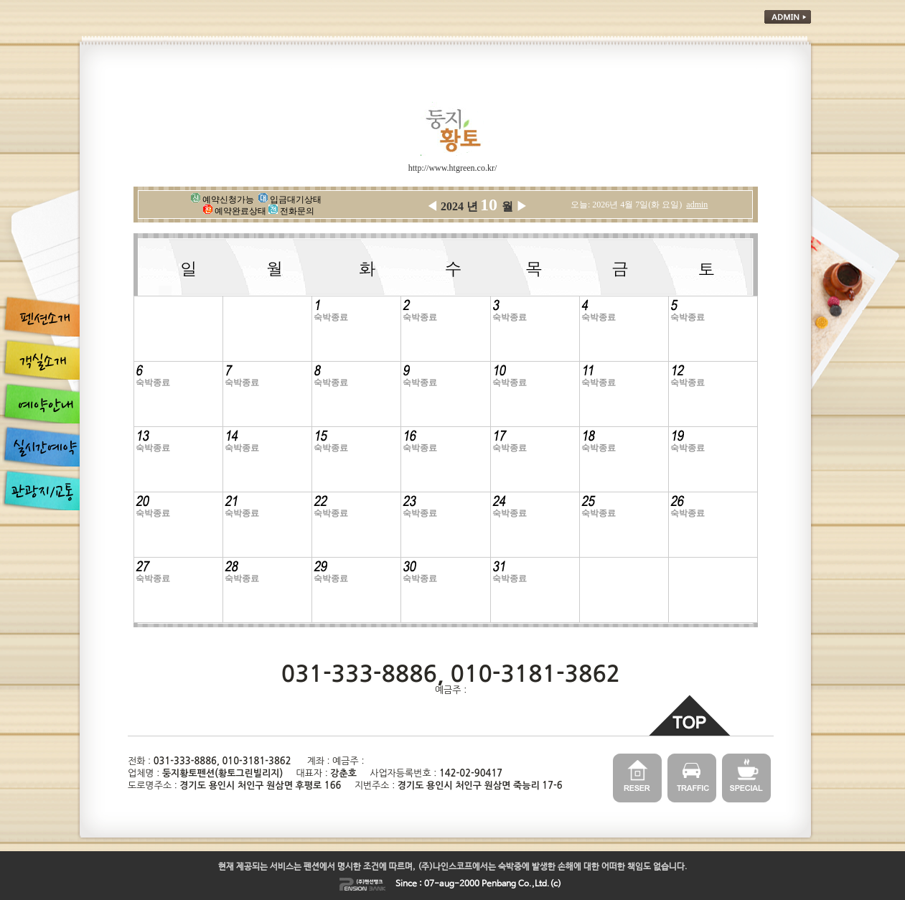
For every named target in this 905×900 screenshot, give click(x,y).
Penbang (499, 884)
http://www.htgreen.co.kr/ (452, 168)
